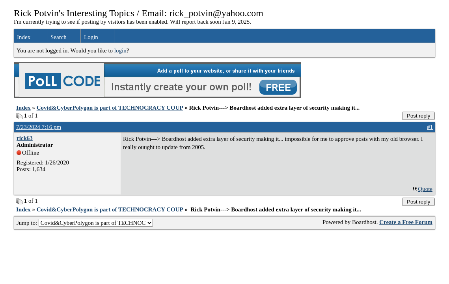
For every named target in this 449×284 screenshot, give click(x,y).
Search (58, 37)
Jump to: (85, 223)
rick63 (25, 138)
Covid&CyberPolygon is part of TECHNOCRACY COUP (110, 108)
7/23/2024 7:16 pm (38, 127)
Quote (425, 189)
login (120, 50)
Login (91, 37)
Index (23, 37)
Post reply (418, 116)
